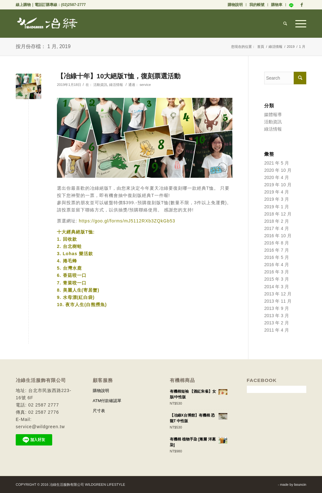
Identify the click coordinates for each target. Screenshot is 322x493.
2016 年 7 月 (276, 250)
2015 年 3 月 (276, 279)
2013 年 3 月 (276, 315)
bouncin (300, 484)
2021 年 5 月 (276, 162)
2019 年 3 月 (276, 199)
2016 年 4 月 (276, 264)
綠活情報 (275, 46)
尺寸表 (99, 410)
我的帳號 (256, 5)
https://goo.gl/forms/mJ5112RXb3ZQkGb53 (127, 220)
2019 (290, 46)
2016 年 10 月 (277, 235)
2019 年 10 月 (277, 184)
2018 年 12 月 (277, 213)
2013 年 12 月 (277, 293)
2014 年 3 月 (276, 286)
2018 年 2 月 (276, 221)
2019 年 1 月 (276, 206)
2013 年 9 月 (276, 308)
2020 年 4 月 (276, 177)
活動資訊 (100, 85)
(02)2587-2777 (73, 5)
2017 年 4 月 (276, 228)
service (145, 85)
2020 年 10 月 (277, 170)
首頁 (260, 46)
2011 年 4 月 (276, 330)
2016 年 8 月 (276, 242)
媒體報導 (273, 114)
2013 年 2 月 (276, 322)
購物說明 (235, 5)
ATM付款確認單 (107, 400)
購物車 (276, 5)
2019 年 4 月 (276, 191)
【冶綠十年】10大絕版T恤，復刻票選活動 (118, 76)
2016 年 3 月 (276, 271)
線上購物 (23, 5)
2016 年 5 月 (276, 257)
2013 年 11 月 (277, 301)
